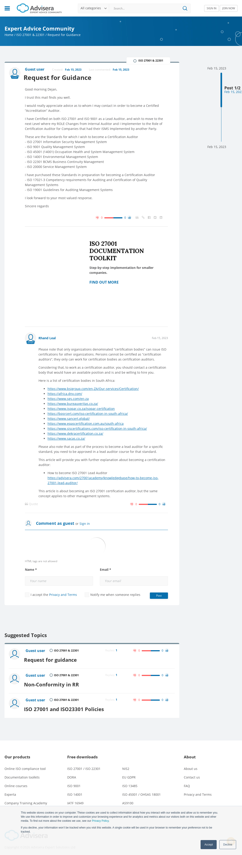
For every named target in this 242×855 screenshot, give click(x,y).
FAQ (187, 783)
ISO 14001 (74, 792)
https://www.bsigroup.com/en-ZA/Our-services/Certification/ (93, 389)
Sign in (84, 524)
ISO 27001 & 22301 (30, 35)
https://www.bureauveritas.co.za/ (73, 404)
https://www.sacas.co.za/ (66, 439)
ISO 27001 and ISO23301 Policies (66, 706)
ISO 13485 (129, 783)
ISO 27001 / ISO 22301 (84, 766)
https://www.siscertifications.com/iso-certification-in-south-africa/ (97, 429)
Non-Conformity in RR (53, 682)
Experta (10, 792)
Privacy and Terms (63, 595)
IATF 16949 (75, 800)
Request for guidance (52, 658)
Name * (31, 570)
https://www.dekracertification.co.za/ (75, 434)
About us (190, 766)
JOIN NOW (228, 8)
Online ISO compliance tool (25, 766)
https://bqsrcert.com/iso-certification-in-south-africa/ (88, 414)
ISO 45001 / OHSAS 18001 (141, 792)
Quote (31, 504)
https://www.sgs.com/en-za (68, 399)
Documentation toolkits (22, 775)
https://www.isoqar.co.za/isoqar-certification (81, 409)
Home (9, 35)
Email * (105, 570)
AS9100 (127, 800)
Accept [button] (208, 844)
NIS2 (125, 766)
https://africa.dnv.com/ (65, 394)
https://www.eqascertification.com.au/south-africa (86, 424)
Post (159, 596)
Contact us (192, 775)
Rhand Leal (47, 338)
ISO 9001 (74, 783)
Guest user (36, 651)
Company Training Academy (26, 800)
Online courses (16, 783)
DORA (71, 775)
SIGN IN (211, 8)
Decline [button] (227, 844)
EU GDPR (129, 775)
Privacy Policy (100, 820)
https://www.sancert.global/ (69, 419)
